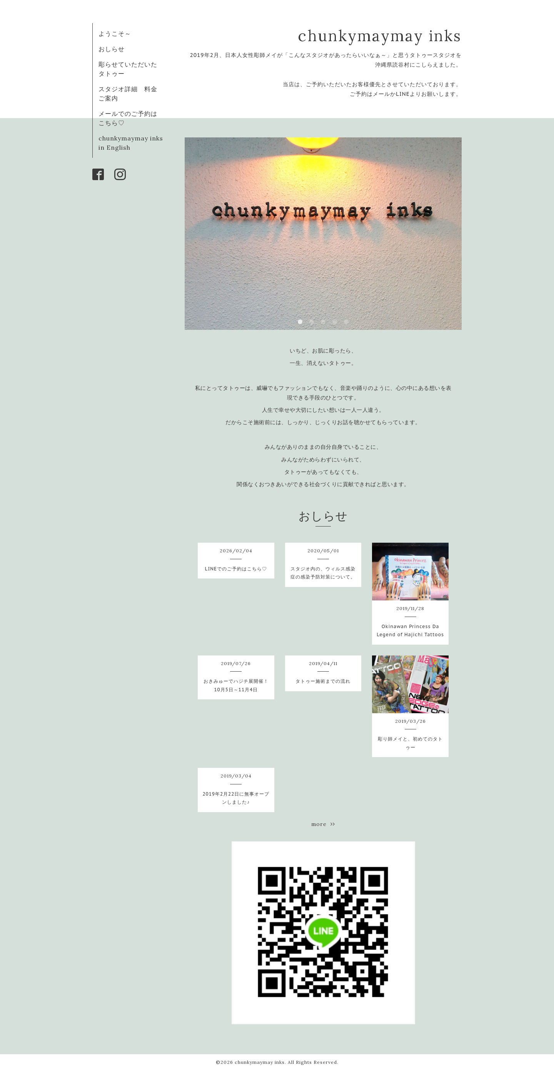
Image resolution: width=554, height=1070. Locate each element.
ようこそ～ (114, 33)
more (323, 824)
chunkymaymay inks (380, 35)
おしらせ (111, 49)
